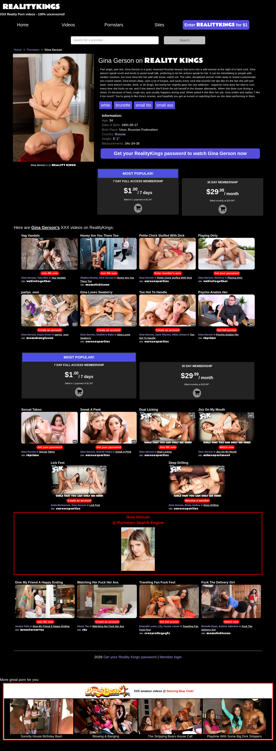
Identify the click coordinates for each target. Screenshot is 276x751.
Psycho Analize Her (213, 292)
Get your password (226, 273)
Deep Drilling (178, 463)
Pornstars (113, 24)
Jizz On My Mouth (211, 409)
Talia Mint (42, 277)
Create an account (49, 330)
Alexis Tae (83, 626)
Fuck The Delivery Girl (218, 582)
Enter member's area (167, 273)
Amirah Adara (104, 451)
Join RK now (49, 273)
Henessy (219, 277)
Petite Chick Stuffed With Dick (161, 235)
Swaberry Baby (105, 334)
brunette (123, 105)
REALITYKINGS (31, 7)
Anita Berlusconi (60, 505)
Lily (160, 626)
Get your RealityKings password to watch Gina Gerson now (180, 153)
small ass (164, 105)
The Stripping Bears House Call (170, 736)
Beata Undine (192, 505)
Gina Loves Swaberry (96, 292)
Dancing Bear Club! (180, 691)
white (105, 105)
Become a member (197, 500)
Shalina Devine (89, 277)
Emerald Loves (148, 626)
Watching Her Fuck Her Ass (97, 582)
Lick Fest (58, 463)
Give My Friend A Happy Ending (39, 582)
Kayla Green (44, 334)
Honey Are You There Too (99, 235)
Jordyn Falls (22, 626)
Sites (159, 24)
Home (23, 24)
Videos (68, 24)
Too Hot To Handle (153, 292)
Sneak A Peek (90, 409)
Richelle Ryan (209, 626)
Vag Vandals (30, 235)
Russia (120, 134)
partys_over (30, 292)
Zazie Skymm (163, 334)
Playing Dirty (208, 235)
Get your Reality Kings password (130, 657)
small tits (143, 105)
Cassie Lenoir (171, 626)
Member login (171, 657)
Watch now (227, 447)
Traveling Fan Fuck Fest (157, 582)
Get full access (226, 330)
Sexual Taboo (31, 409)
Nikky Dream (179, 334)
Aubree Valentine (229, 626)
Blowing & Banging (106, 736)
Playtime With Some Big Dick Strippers (234, 736)
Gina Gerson (28, 277)
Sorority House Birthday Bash (41, 736)
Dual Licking (148, 409)
